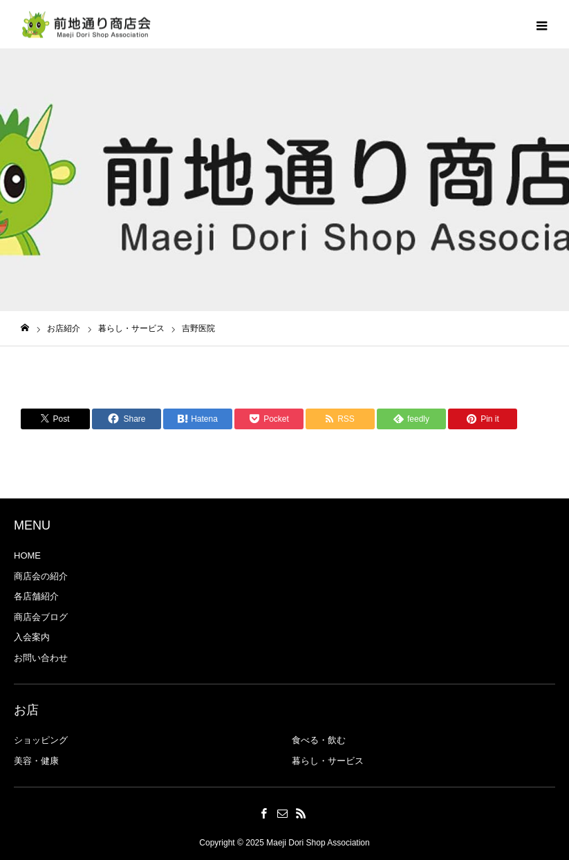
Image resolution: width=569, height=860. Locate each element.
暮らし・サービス (328, 761)
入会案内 (32, 637)
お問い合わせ (41, 658)
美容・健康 (36, 761)
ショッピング (41, 740)
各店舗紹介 (36, 596)
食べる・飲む (319, 740)
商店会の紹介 (41, 576)
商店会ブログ (41, 617)
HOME (27, 555)
